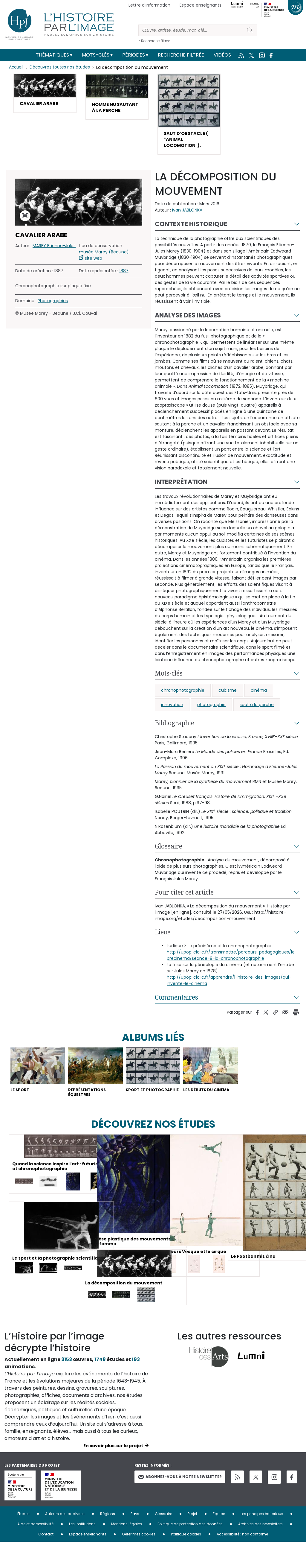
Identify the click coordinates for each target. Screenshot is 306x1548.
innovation (172, 708)
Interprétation (181, 485)
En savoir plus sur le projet (113, 1452)
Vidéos (222, 54)
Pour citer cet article (184, 896)
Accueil (16, 67)
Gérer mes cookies (138, 1540)
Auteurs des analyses (65, 1519)
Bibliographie (174, 726)
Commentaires (176, 1001)
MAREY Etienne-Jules (54, 249)
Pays (135, 1519)
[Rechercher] (190, 30)
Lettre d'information (149, 5)
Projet (192, 1519)
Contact (45, 1540)
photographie (211, 708)
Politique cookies (186, 1540)
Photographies (53, 304)
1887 (123, 274)
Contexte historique (191, 227)
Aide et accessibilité (35, 1529)
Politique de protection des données (190, 1529)
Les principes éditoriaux (262, 1519)
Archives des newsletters (260, 1529)
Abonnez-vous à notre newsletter (180, 1482)
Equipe (219, 1519)
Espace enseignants (200, 5)
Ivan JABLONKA (187, 214)
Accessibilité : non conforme (242, 1540)
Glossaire (168, 850)
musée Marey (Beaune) (104, 255)
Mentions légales (126, 1529)
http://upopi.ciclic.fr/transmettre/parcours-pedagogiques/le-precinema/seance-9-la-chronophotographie (232, 959)
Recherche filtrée (181, 54)
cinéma (259, 694)
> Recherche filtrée (154, 40)
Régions (107, 1519)
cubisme (227, 694)
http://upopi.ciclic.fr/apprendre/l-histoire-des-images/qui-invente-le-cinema (229, 984)
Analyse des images (188, 318)
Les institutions (82, 1529)
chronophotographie (182, 694)
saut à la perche (257, 708)
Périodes (133, 54)
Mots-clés (95, 54)
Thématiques (52, 54)
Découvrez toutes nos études (61, 67)
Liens (163, 935)
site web (93, 262)
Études (23, 1519)
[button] (44, 94)
